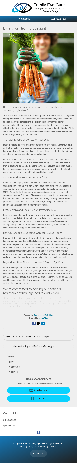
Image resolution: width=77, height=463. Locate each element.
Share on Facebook (34, 323)
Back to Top (38, 453)
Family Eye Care (37, 443)
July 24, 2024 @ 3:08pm (43, 315)
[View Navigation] (4, 18)
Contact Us (24, 19)
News (12, 362)
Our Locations (9, 420)
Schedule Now (38, 390)
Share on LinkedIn (43, 323)
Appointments (58, 19)
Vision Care (14, 367)
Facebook (38, 432)
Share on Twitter (38, 323)
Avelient (52, 446)
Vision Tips (43, 318)
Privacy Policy (27, 446)
